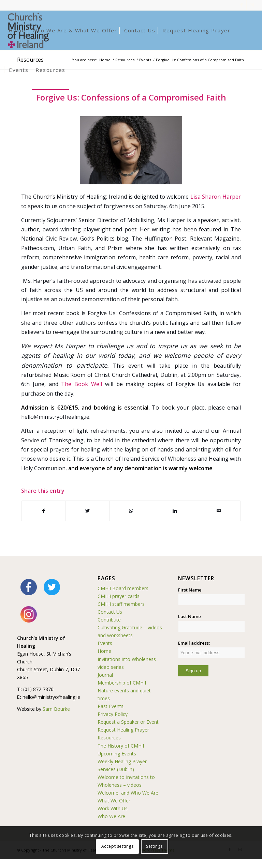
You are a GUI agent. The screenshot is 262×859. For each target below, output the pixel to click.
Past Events (110, 706)
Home (104, 651)
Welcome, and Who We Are (128, 792)
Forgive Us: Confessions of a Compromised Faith (131, 97)
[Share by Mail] (219, 511)
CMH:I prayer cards (119, 596)
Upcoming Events (117, 753)
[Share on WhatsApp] (131, 511)
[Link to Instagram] (252, 5)
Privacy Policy (113, 714)
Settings (154, 846)
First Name (190, 590)
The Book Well (81, 384)
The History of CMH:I (121, 745)
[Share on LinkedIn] (174, 511)
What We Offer (114, 800)
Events (105, 643)
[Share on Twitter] (87, 511)
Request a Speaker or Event (128, 722)
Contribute (109, 619)
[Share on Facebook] (43, 511)
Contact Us (110, 612)
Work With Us (113, 808)
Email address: (211, 649)
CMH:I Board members (123, 588)
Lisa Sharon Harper (215, 196)
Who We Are (111, 816)
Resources (109, 737)
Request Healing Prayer (123, 729)
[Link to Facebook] (241, 5)
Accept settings (117, 846)
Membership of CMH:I (122, 682)
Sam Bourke (56, 709)
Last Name (189, 616)
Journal (105, 675)
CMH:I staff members (121, 604)
